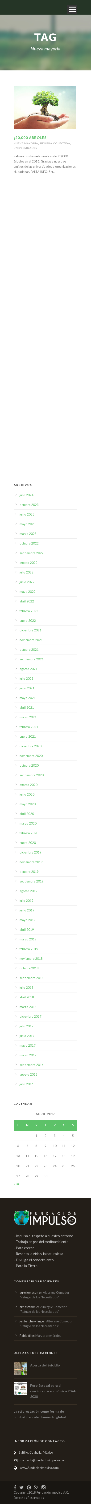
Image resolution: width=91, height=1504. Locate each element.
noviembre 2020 (31, 756)
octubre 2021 (29, 649)
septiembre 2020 (32, 775)
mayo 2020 (28, 804)
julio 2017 (26, 1026)
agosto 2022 (28, 563)
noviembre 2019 (31, 862)
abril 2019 (27, 929)
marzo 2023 (28, 534)
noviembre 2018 (31, 958)
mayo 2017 (28, 1045)
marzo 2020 (28, 823)
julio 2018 (26, 987)
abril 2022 (27, 601)
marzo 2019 (28, 939)
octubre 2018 (29, 968)
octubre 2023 (29, 505)
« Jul (17, 1184)
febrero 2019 (29, 949)
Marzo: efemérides (48, 1335)
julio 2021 (26, 678)
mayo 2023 (28, 524)
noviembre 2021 (31, 640)
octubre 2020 (29, 765)
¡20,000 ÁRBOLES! (31, 137)
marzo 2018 (28, 1007)
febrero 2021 (29, 727)
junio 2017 (27, 1036)
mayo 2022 (28, 591)
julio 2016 (26, 1084)
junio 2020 (27, 794)
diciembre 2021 (30, 630)
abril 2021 (27, 707)
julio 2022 (26, 572)
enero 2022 (28, 620)
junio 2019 (27, 910)
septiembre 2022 (32, 553)
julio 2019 (26, 900)
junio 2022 (27, 582)
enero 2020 (28, 843)
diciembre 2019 (30, 852)
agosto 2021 (28, 669)
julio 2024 (26, 495)
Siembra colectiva (55, 143)
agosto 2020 (28, 785)
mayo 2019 (28, 920)
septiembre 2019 (32, 881)
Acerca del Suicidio (45, 1365)
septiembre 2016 (32, 1065)
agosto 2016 (28, 1074)
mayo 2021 (28, 698)
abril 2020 (27, 814)
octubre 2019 (29, 872)
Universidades (25, 147)
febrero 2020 (29, 833)
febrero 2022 (29, 611)
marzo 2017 (28, 1055)
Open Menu (72, 9)
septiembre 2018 (32, 978)
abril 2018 (27, 997)
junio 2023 (27, 514)
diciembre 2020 (30, 746)
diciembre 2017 (30, 1016)
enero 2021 (28, 736)
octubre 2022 (29, 543)
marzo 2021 (28, 717)
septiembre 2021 (32, 659)
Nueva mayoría (26, 143)
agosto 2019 (28, 891)
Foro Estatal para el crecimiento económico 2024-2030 (53, 1391)
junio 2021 (27, 688)
